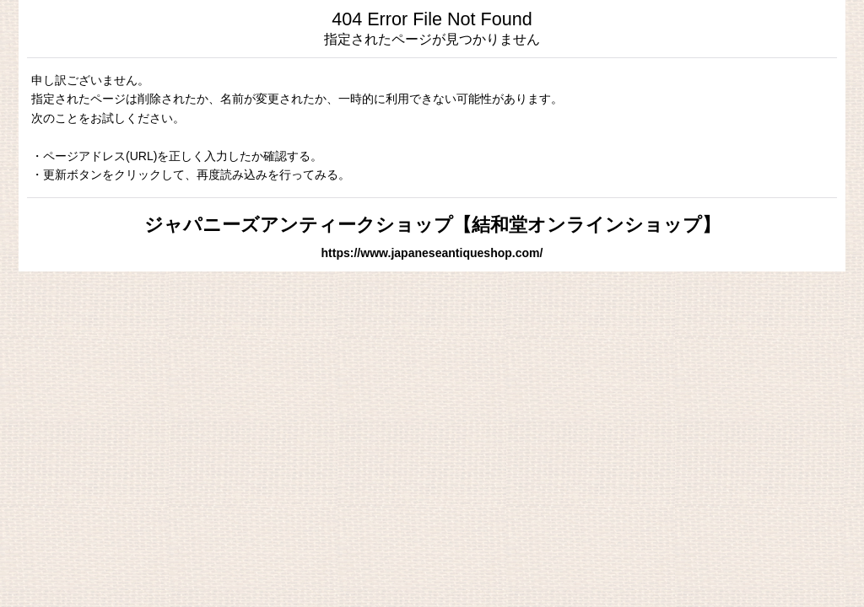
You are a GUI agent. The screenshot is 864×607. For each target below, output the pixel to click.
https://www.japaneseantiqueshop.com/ (432, 253)
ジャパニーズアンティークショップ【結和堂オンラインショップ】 (432, 224)
